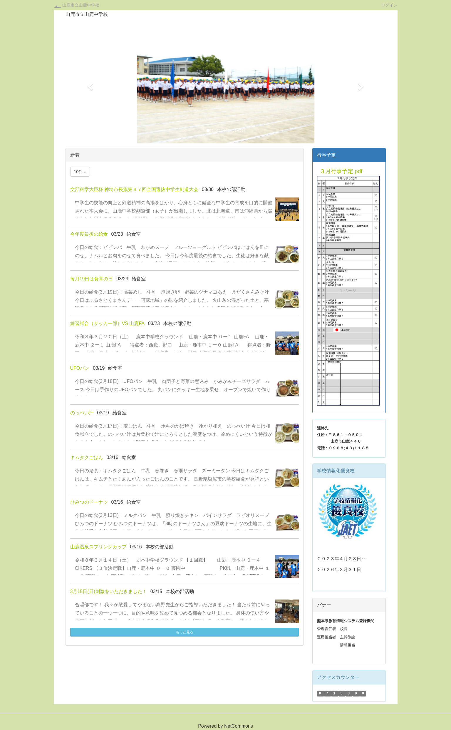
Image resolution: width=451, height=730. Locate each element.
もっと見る (184, 632)
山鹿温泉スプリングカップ (98, 546)
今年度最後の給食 (89, 234)
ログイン (389, 5)
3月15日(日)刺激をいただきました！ (108, 591)
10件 (80, 171)
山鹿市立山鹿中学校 (80, 5)
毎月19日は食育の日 (91, 278)
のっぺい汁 (82, 412)
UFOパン (80, 368)
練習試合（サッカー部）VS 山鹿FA (107, 323)
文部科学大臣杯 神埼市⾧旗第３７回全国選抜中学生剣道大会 (134, 189)
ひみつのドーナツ (89, 502)
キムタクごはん (86, 457)
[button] (90, 84)
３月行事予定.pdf (341, 171)
